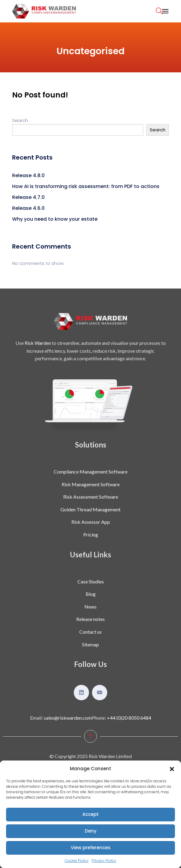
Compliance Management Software (91, 471)
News (90, 606)
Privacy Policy (104, 860)
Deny (91, 831)
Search (20, 120)
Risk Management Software (91, 484)
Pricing (90, 534)
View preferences (91, 847)
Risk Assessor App (90, 522)
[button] (172, 769)
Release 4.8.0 (28, 175)
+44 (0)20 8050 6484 (129, 718)
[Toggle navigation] (165, 11)
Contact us (90, 632)
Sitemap (90, 644)
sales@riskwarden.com (68, 718)
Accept (90, 814)
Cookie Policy (77, 860)
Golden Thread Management (90, 509)
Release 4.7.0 (28, 197)
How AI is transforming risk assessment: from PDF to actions (85, 186)
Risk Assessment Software (90, 497)
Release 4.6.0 (28, 208)
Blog (91, 594)
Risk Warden (38, 343)
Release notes (90, 619)
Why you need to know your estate (54, 219)
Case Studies (90, 581)
